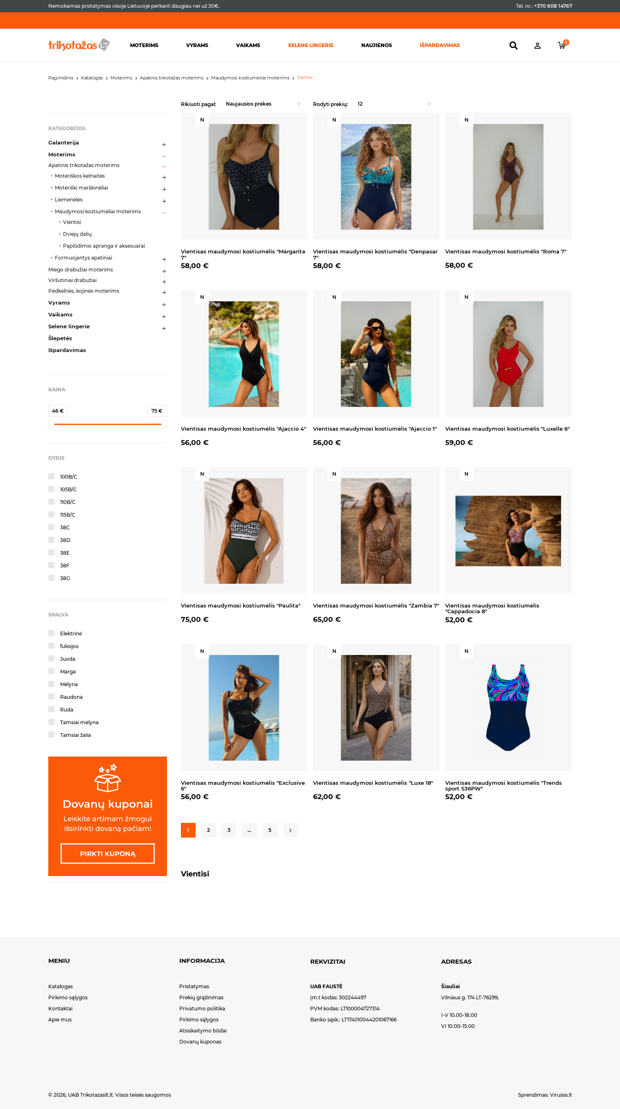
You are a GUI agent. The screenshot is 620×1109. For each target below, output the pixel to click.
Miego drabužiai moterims (80, 270)
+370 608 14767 (553, 6)
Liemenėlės (69, 200)
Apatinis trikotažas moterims (83, 165)
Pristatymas (194, 986)
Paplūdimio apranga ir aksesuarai (104, 246)
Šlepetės (60, 338)
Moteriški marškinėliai (81, 188)
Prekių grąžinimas (201, 997)
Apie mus (60, 1019)
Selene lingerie (311, 45)
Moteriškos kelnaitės (80, 176)
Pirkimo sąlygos (68, 997)
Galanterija (63, 142)
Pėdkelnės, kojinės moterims (83, 291)
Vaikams (248, 45)
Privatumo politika (202, 1008)
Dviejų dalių (77, 234)
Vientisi (72, 222)
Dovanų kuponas (200, 1042)
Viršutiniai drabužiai (72, 280)
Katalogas (60, 986)
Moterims (144, 45)
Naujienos (376, 45)
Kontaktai (60, 1008)
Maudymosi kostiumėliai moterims (98, 211)
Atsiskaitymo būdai (203, 1031)
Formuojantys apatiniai (83, 258)
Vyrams (197, 45)
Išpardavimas (440, 45)
